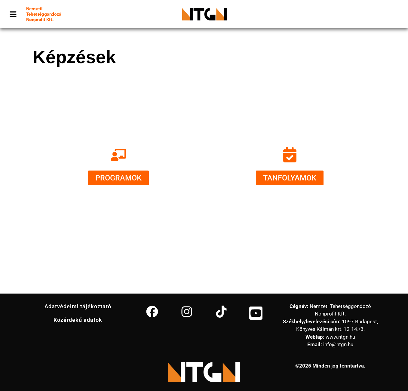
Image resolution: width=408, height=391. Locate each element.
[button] (13, 14)
